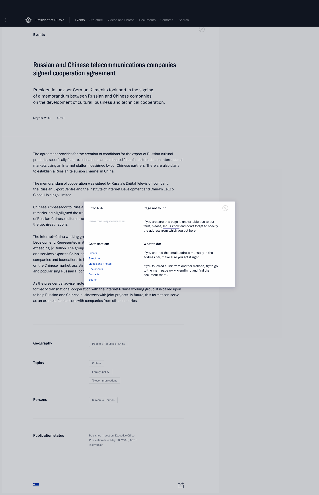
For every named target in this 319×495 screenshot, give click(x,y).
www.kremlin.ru (180, 270)
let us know (171, 226)
